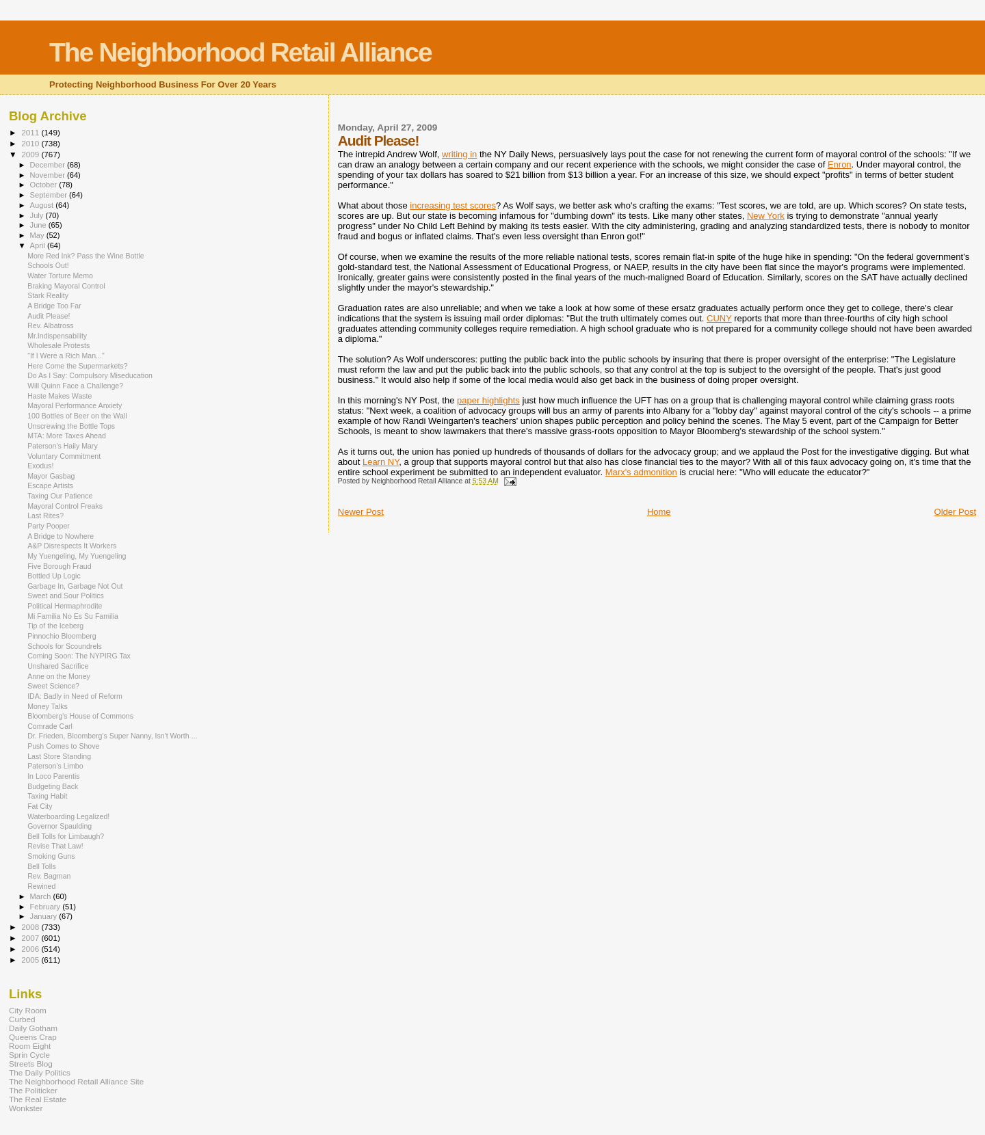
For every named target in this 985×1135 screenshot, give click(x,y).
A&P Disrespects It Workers (71, 546)
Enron (840, 164)
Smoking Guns (51, 856)
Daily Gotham (33, 1028)
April (38, 245)
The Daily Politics (39, 1072)
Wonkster (25, 1108)
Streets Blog (31, 1063)
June (39, 225)
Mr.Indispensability (57, 336)
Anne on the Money (58, 676)
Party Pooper (48, 526)
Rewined (41, 886)
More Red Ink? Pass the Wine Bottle (85, 256)
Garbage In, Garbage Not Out (74, 586)
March (41, 896)
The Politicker (33, 1090)
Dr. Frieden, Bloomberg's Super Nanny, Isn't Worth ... (112, 736)
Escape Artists (50, 485)
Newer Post (361, 512)
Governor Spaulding (59, 826)
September (50, 195)
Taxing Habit (47, 796)
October (45, 185)
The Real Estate (37, 1099)
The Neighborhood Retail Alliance (240, 52)
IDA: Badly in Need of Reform (74, 696)
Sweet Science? (53, 686)
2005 (31, 959)
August (43, 205)
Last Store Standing (59, 756)
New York (766, 216)
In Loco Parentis (53, 776)
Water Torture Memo (60, 275)
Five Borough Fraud (59, 566)
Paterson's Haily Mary (62, 446)
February (46, 907)
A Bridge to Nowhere (60, 536)
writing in (459, 154)
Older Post (955, 512)
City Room (28, 1010)
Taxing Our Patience (59, 496)
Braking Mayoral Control (66, 286)
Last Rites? (45, 515)
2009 (31, 154)
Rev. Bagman (48, 876)
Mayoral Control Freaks (65, 506)
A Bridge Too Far (54, 306)
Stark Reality (47, 295)
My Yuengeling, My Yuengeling (76, 556)
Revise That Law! (55, 846)
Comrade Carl (50, 726)
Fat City (39, 806)
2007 (31, 937)
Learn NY (381, 462)
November (48, 175)
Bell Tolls (41, 866)
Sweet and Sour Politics (65, 595)
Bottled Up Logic (54, 576)
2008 (31, 926)
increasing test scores (453, 205)
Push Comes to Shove (63, 746)
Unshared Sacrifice (57, 666)
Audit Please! (48, 316)
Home (659, 512)
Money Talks (47, 706)
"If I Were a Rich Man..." (66, 355)
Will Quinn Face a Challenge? (75, 386)
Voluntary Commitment (64, 456)
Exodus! (40, 466)
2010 (31, 143)
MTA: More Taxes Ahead (66, 435)
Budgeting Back (52, 786)
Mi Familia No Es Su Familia (72, 616)
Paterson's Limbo (55, 766)
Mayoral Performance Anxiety (74, 405)
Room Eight (30, 1045)
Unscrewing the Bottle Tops (71, 426)
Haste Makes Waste (59, 396)
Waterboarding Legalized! (68, 816)
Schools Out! (48, 265)
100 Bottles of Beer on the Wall (77, 416)
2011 (31, 132)
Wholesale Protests (58, 345)
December (48, 165)
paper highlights (488, 400)
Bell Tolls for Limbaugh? (65, 836)
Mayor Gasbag (51, 476)
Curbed (22, 1019)
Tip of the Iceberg (55, 626)
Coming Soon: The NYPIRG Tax (79, 656)
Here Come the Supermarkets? (77, 366)
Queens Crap (33, 1036)
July (38, 215)
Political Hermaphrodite (64, 606)
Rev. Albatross (50, 325)
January (45, 916)
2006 (31, 948)
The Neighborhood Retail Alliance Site (76, 1081)
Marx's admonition (641, 472)
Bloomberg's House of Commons (80, 716)
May (38, 235)
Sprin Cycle (29, 1054)
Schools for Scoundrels (64, 646)
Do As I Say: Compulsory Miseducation (90, 375)
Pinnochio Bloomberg (61, 636)
